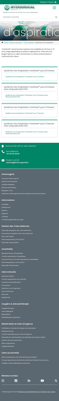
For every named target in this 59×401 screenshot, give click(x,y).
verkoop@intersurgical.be (17, 162)
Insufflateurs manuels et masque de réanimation (19, 328)
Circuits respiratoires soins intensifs (14, 279)
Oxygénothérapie (8, 308)
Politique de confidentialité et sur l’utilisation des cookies (36, 392)
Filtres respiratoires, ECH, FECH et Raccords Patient (19, 357)
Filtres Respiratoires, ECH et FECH (13, 239)
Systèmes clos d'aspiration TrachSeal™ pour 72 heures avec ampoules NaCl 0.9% (27, 133)
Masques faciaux (7, 331)
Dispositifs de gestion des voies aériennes (16, 230)
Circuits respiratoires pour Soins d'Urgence (17, 334)
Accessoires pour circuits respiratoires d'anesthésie (20, 259)
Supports (5, 213)
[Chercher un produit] (28, 17)
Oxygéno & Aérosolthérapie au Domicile (16, 363)
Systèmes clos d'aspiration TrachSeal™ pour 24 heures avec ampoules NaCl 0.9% (27, 96)
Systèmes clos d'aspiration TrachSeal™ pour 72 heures (25, 113)
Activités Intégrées (8, 184)
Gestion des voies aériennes (12, 340)
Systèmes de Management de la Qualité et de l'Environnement (24, 194)
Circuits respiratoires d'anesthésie (14, 256)
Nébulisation (6, 314)
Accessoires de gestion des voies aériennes (17, 233)
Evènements (6, 207)
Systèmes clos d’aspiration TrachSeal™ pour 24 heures (25, 77)
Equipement (6, 297)
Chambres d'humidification (11, 282)
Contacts (5, 217)
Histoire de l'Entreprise (9, 181)
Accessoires (6, 285)
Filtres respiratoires (8, 343)
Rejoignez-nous (7, 191)
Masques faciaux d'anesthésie (12, 253)
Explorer (4, 210)
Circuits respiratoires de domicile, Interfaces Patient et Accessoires (25, 360)
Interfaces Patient (8, 276)
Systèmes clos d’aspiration (11, 288)
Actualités (5, 204)
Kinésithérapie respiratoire (11, 317)
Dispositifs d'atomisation (10, 242)
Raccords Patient (8, 236)
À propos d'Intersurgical (10, 178)
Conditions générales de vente (12, 220)
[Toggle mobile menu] (54, 7)
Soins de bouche (7, 291)
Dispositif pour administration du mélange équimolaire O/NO (24, 337)
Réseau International (9, 188)
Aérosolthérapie (7, 311)
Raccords (5, 294)
